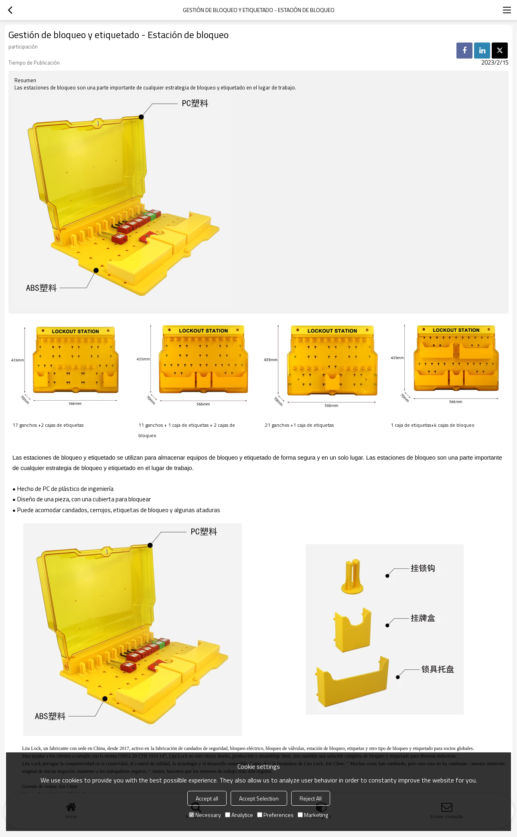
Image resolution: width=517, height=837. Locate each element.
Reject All (311, 798)
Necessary (205, 815)
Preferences (275, 815)
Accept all (207, 798)
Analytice (239, 815)
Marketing (313, 815)
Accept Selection (259, 798)
